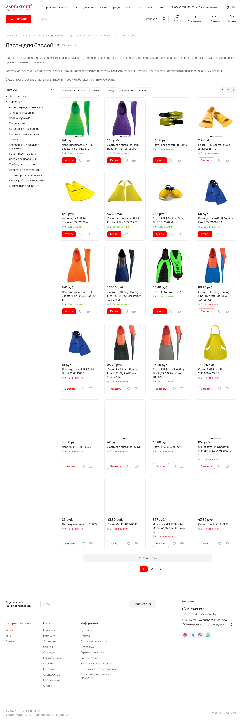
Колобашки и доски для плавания (24, 146)
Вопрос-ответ (89, 658)
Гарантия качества (92, 652)
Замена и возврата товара (97, 663)
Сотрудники (50, 652)
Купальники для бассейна (25, 129)
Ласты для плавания (22, 159)
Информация (89, 623)
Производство (52, 680)
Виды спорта (17, 96)
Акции (9, 636)
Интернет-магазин (18, 623)
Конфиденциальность (224, 712)
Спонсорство (51, 674)
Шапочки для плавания (24, 186)
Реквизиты (49, 636)
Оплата (85, 636)
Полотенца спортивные (24, 170)
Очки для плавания (21, 112)
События (48, 663)
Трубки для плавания (22, 164)
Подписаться (142, 604)
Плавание (15, 102)
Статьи (47, 685)
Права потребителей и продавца (95, 675)
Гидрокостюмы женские (24, 134)
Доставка (86, 630)
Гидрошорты (17, 123)
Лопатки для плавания (23, 154)
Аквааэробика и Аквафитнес (27, 180)
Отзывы (48, 647)
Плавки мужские (19, 118)
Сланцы (14, 139)
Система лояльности (94, 641)
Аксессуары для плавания (26, 107)
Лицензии (49, 641)
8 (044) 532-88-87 (183, 7)
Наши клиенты (52, 658)
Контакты (49, 630)
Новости (48, 669)
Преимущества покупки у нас (99, 669)
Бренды (10, 641)
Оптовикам (87, 647)
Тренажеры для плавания (25, 175)
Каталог (11, 630)
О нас (47, 623)
